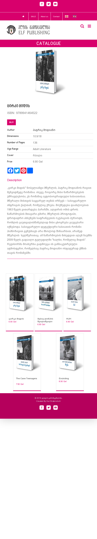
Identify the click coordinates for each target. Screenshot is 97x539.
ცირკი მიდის (16, 318)
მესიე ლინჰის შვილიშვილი (45, 320)
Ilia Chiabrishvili (53, 401)
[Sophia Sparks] (19, 294)
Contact (56, 16)
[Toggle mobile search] (82, 26)
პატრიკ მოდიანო (44, 130)
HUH (68, 318)
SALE (33, 16)
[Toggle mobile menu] (90, 26)
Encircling (64, 378)
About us (44, 16)
